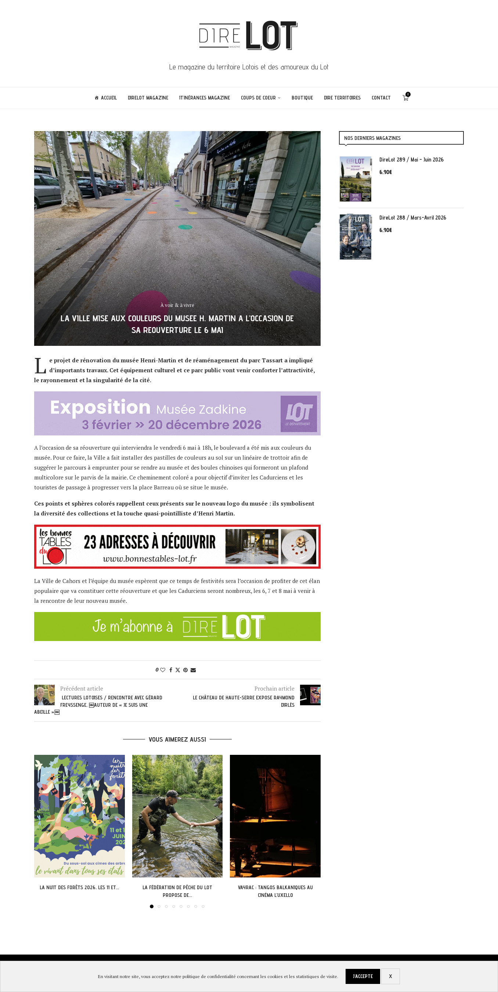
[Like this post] (162, 669)
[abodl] (177, 616)
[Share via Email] (193, 669)
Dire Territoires (342, 98)
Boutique (302, 98)
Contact (381, 98)
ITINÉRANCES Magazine (204, 98)
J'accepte (363, 976)
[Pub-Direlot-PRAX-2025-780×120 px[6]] (177, 396)
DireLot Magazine (148, 98)
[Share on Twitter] (177, 669)
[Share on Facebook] (170, 669)
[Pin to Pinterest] (185, 669)
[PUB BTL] (177, 529)
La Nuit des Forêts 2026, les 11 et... (79, 887)
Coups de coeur (258, 98)
